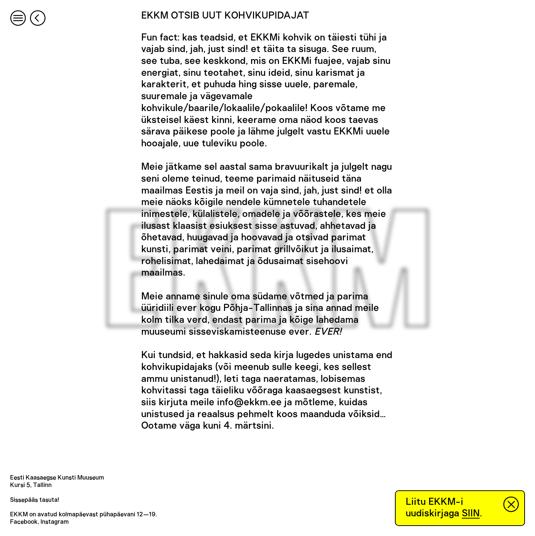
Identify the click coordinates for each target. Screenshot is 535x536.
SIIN (471, 513)
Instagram (54, 522)
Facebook (24, 522)
